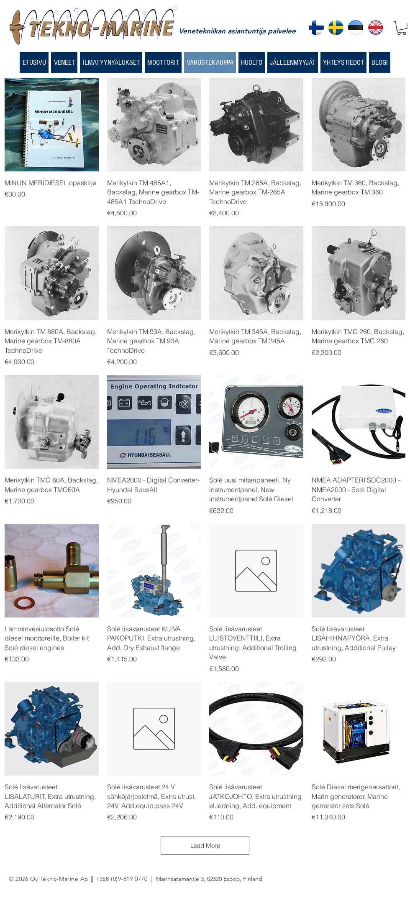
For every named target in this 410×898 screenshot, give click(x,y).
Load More (205, 846)
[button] (401, 28)
